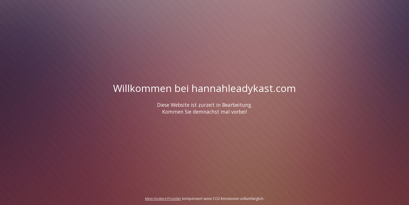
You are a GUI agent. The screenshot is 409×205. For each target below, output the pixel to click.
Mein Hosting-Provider (163, 198)
